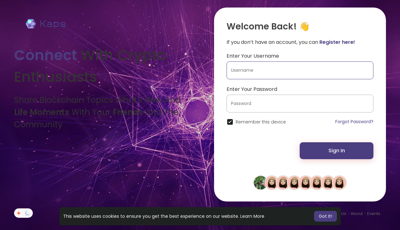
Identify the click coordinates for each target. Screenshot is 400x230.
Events (373, 214)
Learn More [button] (252, 216)
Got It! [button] (325, 216)
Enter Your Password (252, 89)
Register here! (337, 42)
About (357, 214)
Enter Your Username (253, 56)
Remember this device (261, 122)
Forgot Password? (354, 121)
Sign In (336, 150)
